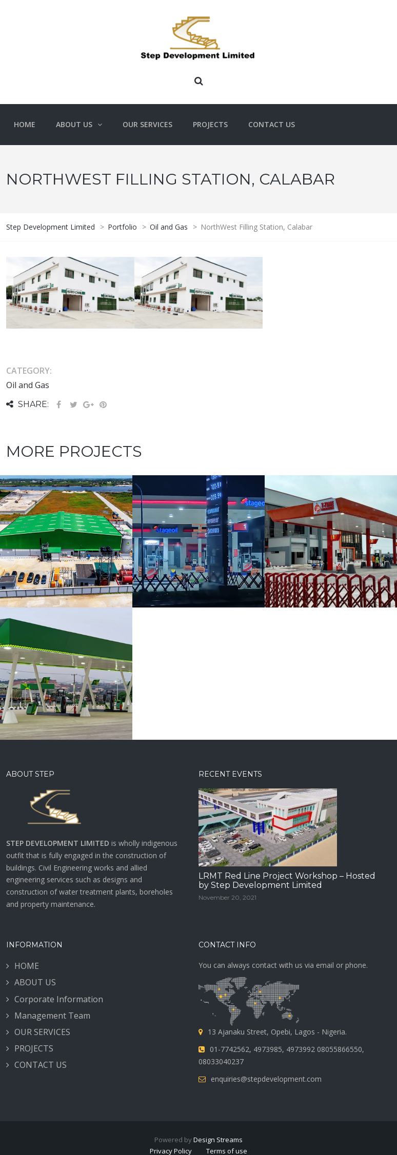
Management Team (52, 1027)
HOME (26, 977)
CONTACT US (40, 1076)
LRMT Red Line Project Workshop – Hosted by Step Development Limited (286, 892)
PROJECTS (33, 1060)
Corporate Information (58, 1011)
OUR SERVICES (42, 1043)
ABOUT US (35, 994)
